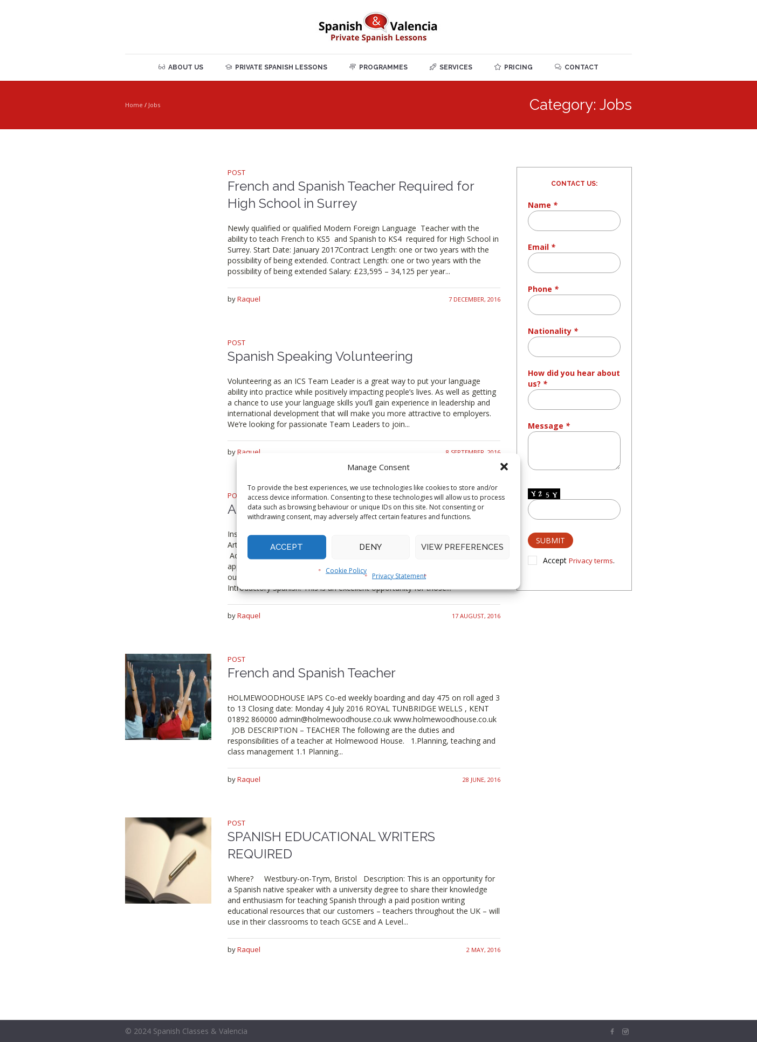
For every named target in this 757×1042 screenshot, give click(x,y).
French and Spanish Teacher (312, 673)
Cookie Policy (346, 570)
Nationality (553, 331)
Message (549, 426)
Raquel (248, 299)
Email (541, 247)
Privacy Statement (399, 575)
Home (134, 105)
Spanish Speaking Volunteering (320, 356)
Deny (370, 547)
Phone (543, 289)
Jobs (154, 105)
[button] (504, 466)
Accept (286, 547)
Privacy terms (591, 560)
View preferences (462, 547)
